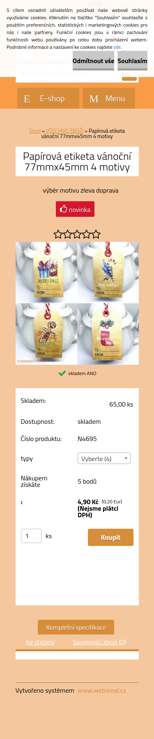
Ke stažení (40, 642)
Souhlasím (132, 61)
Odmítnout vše (94, 61)
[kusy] (31, 536)
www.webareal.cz (101, 690)
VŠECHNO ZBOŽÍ (64, 131)
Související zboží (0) (99, 642)
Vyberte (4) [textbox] (96, 459)
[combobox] (104, 458)
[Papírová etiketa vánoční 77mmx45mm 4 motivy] (77, 245)
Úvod (35, 131)
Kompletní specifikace (76, 627)
